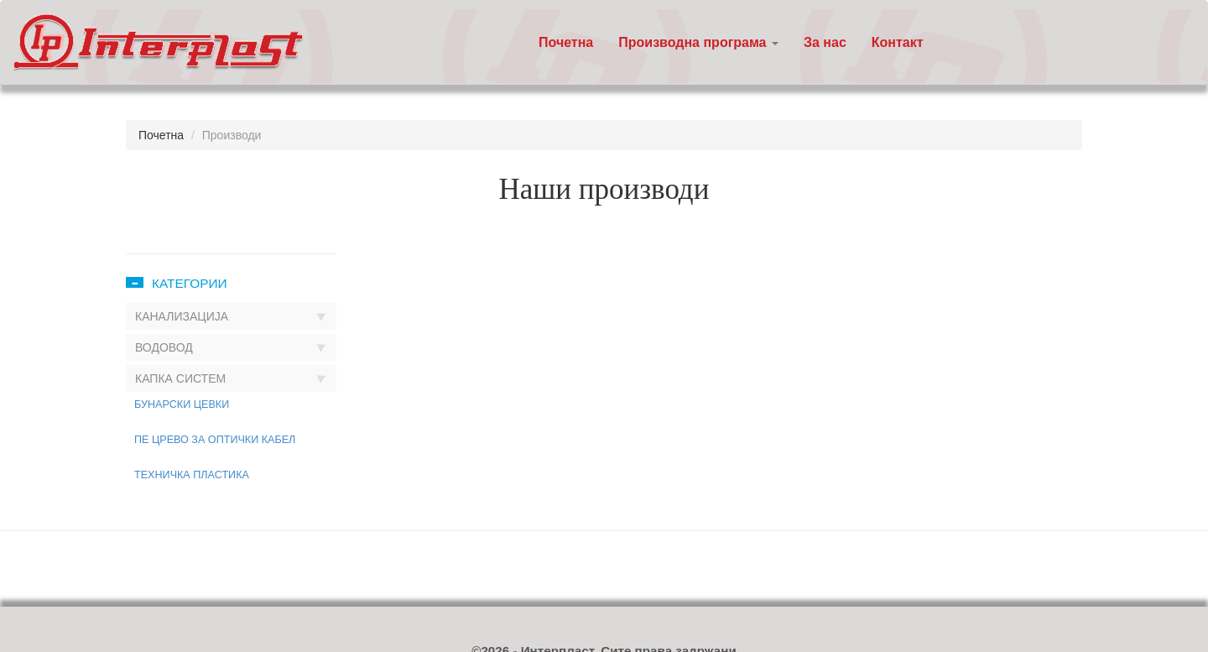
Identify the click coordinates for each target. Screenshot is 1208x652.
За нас (825, 42)
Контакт (898, 42)
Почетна (566, 42)
